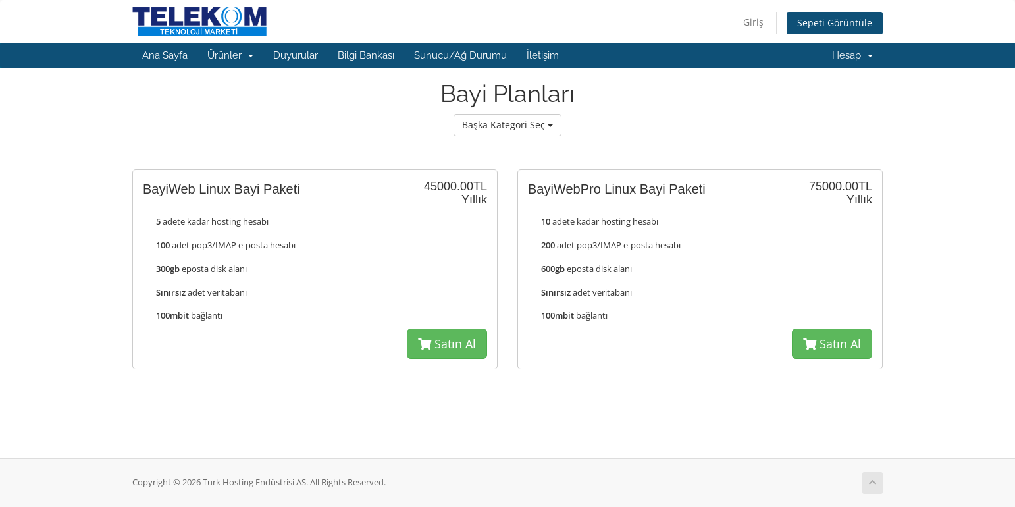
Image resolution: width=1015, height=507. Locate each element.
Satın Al (447, 344)
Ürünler (230, 55)
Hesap (852, 55)
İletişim (543, 55)
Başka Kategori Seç (507, 125)
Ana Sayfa (165, 55)
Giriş (753, 22)
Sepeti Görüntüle (834, 22)
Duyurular (295, 55)
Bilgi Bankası (366, 55)
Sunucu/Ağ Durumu (460, 55)
